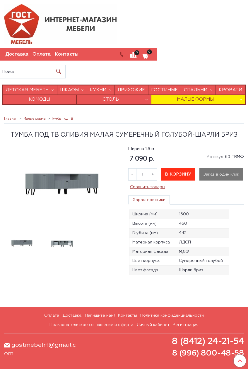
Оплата (42, 54)
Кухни (98, 90)
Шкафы (69, 90)
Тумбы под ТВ (62, 119)
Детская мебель (27, 90)
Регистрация (186, 325)
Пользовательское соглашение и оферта (91, 325)
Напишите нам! (100, 315)
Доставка (16, 54)
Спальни (195, 90)
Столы (110, 99)
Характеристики (149, 200)
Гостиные (164, 90)
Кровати (230, 90)
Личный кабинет (153, 325)
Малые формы (195, 99)
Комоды (39, 99)
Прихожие (131, 90)
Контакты (66, 54)
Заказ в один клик (221, 174)
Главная (10, 119)
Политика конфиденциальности (172, 315)
